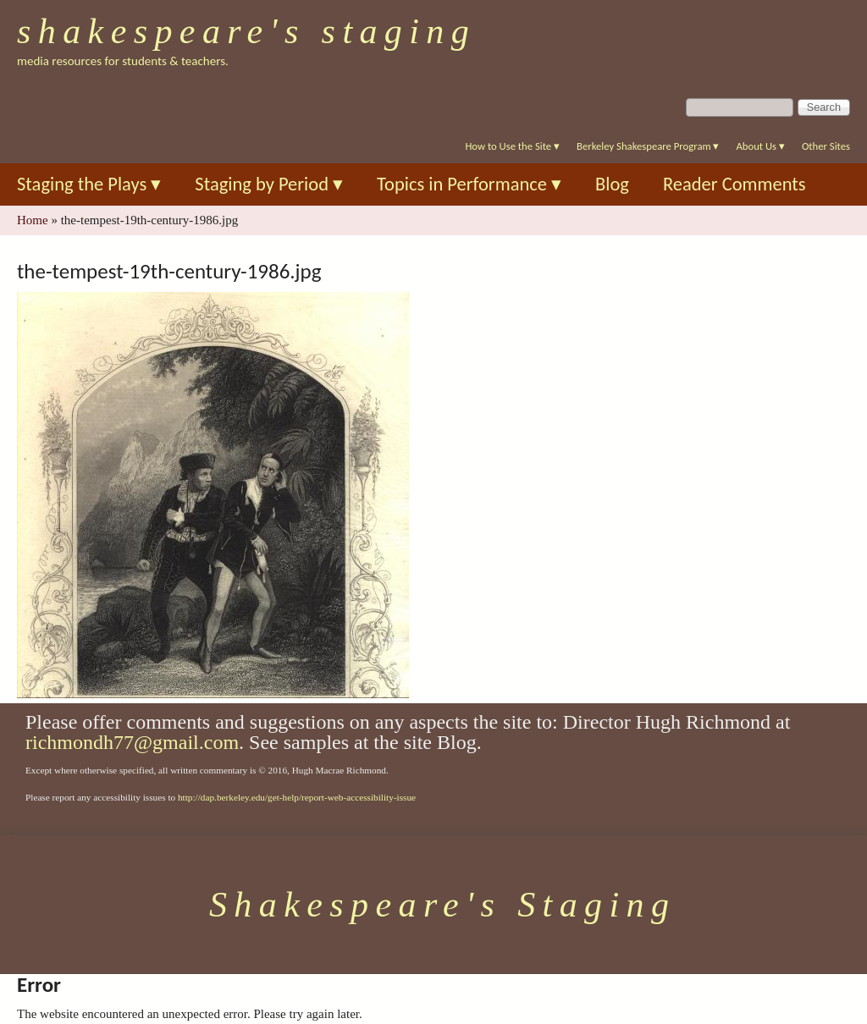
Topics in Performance (469, 184)
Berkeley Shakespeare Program (648, 146)
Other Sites (826, 146)
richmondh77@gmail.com (132, 742)
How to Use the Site (512, 146)
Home (32, 220)
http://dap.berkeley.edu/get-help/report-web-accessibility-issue (297, 797)
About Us (760, 146)
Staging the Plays (89, 184)
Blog (612, 184)
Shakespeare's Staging (246, 31)
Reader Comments (734, 184)
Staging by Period (269, 184)
